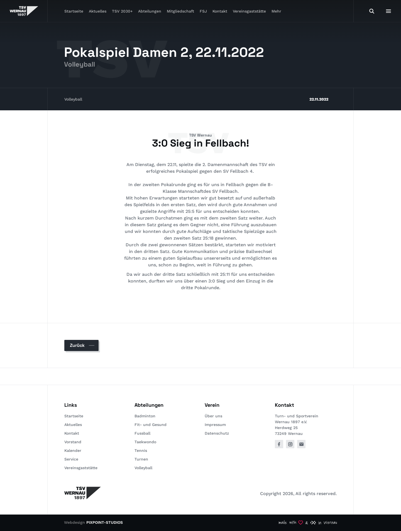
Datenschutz (217, 433)
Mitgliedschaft (180, 11)
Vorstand (72, 442)
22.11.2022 (318, 99)
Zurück (77, 345)
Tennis (141, 450)
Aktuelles (97, 11)
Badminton (145, 416)
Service (71, 459)
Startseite (73, 11)
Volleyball (73, 99)
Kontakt (219, 11)
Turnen (141, 459)
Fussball (142, 433)
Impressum (215, 424)
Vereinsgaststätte (249, 11)
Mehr (276, 11)
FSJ (203, 11)
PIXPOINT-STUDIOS (104, 522)
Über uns (213, 416)
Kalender (72, 450)
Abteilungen (149, 11)
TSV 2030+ (122, 11)
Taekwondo (145, 442)
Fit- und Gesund (151, 424)
